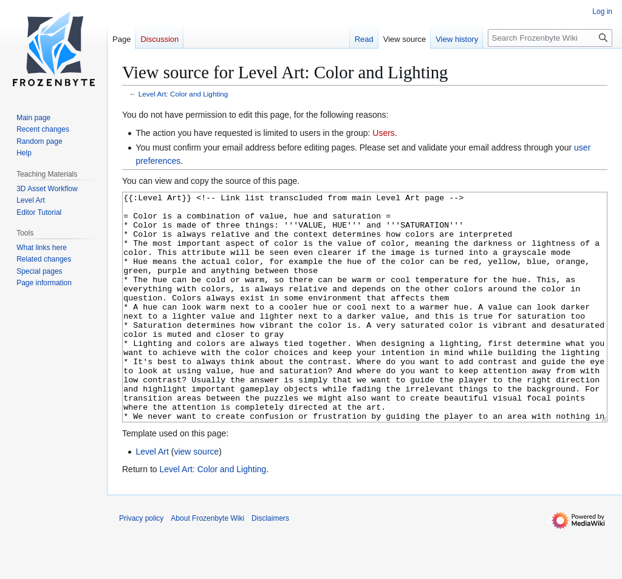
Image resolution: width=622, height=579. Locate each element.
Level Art (151, 497)
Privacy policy (141, 564)
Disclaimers (270, 564)
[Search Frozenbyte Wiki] (550, 38)
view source (196, 497)
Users (383, 133)
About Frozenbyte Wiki (207, 564)
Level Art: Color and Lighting (183, 94)
